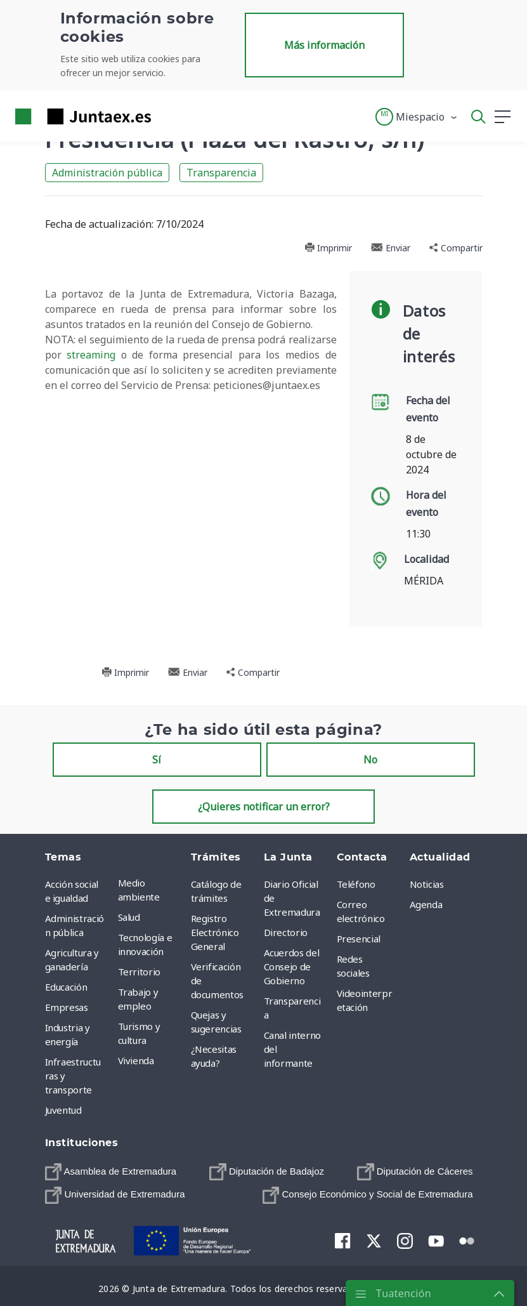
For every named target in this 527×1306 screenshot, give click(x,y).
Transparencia (221, 173)
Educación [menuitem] (66, 986)
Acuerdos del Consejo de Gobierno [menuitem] (292, 966)
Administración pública (107, 173)
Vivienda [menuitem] (136, 1060)
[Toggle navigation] (168, 116)
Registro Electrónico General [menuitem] (215, 932)
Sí (156, 760)
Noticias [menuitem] (427, 884)
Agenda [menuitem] (426, 904)
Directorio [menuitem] (286, 932)
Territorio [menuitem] (139, 971)
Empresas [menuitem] (66, 1007)
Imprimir (328, 248)
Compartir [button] (456, 248)
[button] (417, 116)
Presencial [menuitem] (359, 938)
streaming (91, 355)
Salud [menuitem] (129, 917)
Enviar (390, 248)
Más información (324, 45)
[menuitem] (111, 1171)
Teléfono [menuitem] (356, 884)
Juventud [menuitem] (63, 1110)
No (370, 760)
